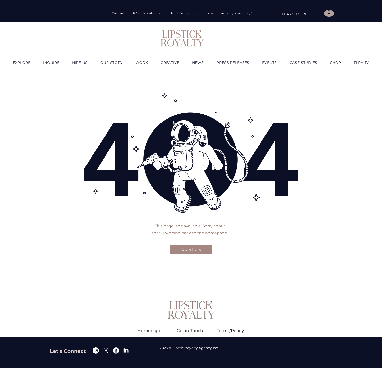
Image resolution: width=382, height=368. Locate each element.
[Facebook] (116, 350)
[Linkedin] (126, 350)
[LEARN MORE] (294, 14)
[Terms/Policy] (230, 331)
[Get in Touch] (189, 331)
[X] (106, 350)
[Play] (329, 13)
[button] (80, 62)
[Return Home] (191, 249)
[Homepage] (149, 331)
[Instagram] (96, 350)
